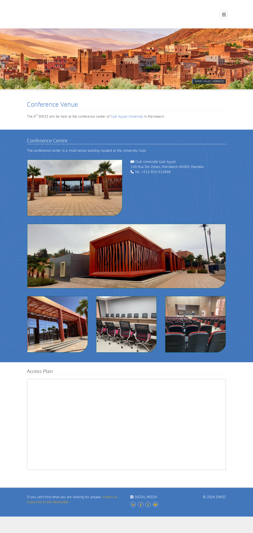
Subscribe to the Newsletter (48, 502)
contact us (109, 497)
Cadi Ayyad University (127, 116)
